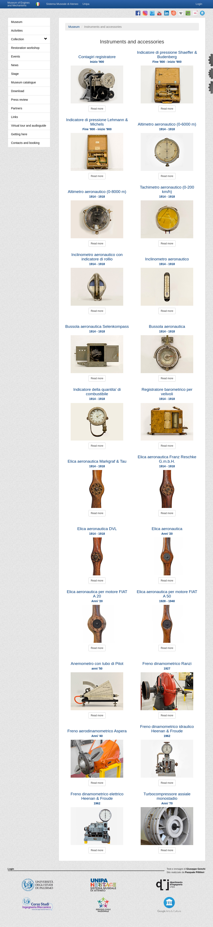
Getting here (19, 134)
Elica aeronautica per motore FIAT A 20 (97, 593)
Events (15, 56)
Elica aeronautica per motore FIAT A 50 (167, 593)
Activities (17, 30)
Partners (16, 108)
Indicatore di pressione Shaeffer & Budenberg (167, 54)
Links (14, 117)
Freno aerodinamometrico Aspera (97, 731)
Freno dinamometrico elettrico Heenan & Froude (97, 796)
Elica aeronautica (167, 528)
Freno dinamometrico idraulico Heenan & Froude (167, 728)
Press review (19, 99)
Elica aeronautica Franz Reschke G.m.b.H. (167, 459)
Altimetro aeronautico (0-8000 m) (97, 191)
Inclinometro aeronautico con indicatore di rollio (97, 256)
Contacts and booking (25, 143)
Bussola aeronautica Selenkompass (97, 326)
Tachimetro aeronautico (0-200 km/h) (167, 189)
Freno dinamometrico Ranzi (166, 663)
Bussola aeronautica (167, 326)
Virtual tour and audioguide (28, 125)
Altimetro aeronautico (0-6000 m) (167, 124)
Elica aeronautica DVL (97, 528)
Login (11, 869)
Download (17, 91)
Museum (16, 22)
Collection (29, 39)
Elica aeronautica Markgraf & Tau (97, 461)
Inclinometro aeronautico (167, 259)
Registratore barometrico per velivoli (167, 391)
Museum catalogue (23, 82)
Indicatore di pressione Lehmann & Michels (97, 122)
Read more (97, 108)
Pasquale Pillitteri (194, 872)
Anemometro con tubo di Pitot (97, 663)
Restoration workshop (25, 48)
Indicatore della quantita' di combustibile (97, 391)
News (15, 65)
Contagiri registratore (97, 57)
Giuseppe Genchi (195, 869)
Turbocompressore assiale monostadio (167, 796)
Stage (15, 73)
